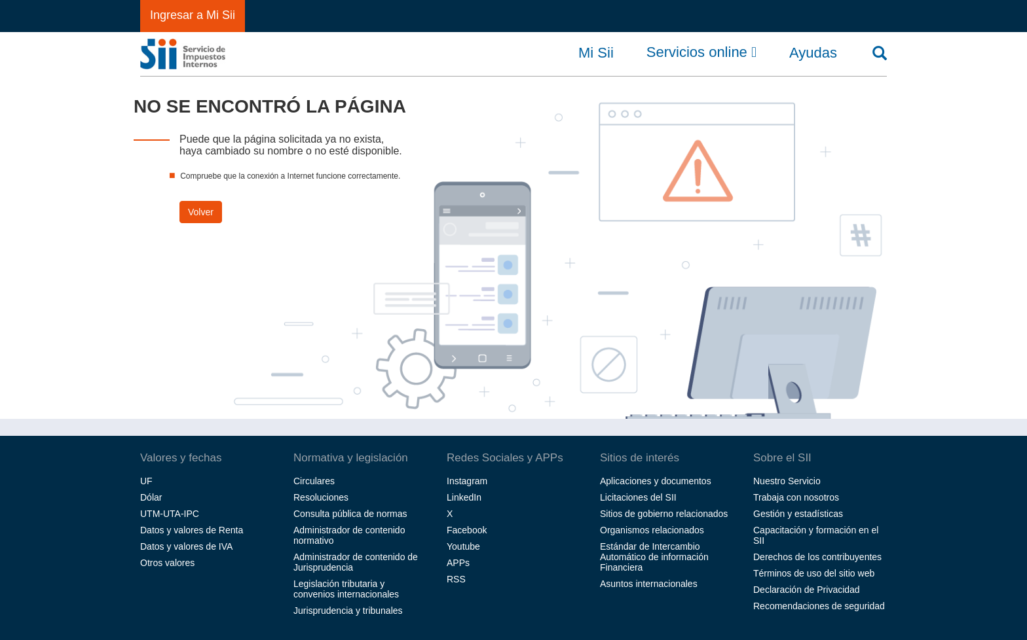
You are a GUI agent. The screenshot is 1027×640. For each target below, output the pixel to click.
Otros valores (167, 563)
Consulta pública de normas (350, 513)
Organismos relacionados (652, 530)
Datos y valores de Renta (191, 530)
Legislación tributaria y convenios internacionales (346, 588)
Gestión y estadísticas (798, 513)
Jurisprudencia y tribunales (348, 610)
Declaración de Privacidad (806, 589)
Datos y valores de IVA (186, 546)
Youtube (463, 546)
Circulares (314, 481)
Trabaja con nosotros (796, 497)
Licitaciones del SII (638, 497)
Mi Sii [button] (596, 53)
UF (146, 481)
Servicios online (701, 52)
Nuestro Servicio (787, 481)
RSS (456, 579)
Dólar (151, 497)
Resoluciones (320, 497)
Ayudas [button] (813, 53)
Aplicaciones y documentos (655, 481)
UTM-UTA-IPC (169, 513)
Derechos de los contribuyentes (817, 557)
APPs (458, 563)
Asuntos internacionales (649, 583)
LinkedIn (464, 497)
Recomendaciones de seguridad (819, 606)
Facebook (467, 530)
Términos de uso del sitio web (813, 573)
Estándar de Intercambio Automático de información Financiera (654, 557)
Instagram (467, 481)
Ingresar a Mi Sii (192, 15)
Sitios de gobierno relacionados (664, 513)
